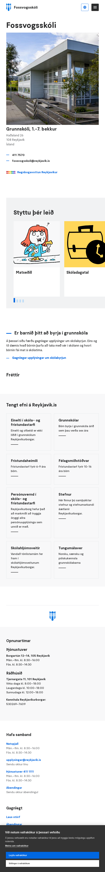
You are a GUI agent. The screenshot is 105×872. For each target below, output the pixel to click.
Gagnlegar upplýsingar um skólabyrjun (39, 364)
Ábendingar (52, 790)
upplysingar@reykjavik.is (52, 762)
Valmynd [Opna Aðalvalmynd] (95, 7)
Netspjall (52, 748)
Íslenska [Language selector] (84, 7)
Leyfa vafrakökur (18, 855)
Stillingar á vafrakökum (19, 863)
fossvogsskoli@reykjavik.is (31, 161)
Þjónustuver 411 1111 (52, 776)
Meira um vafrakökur (16, 845)
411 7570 (18, 155)
